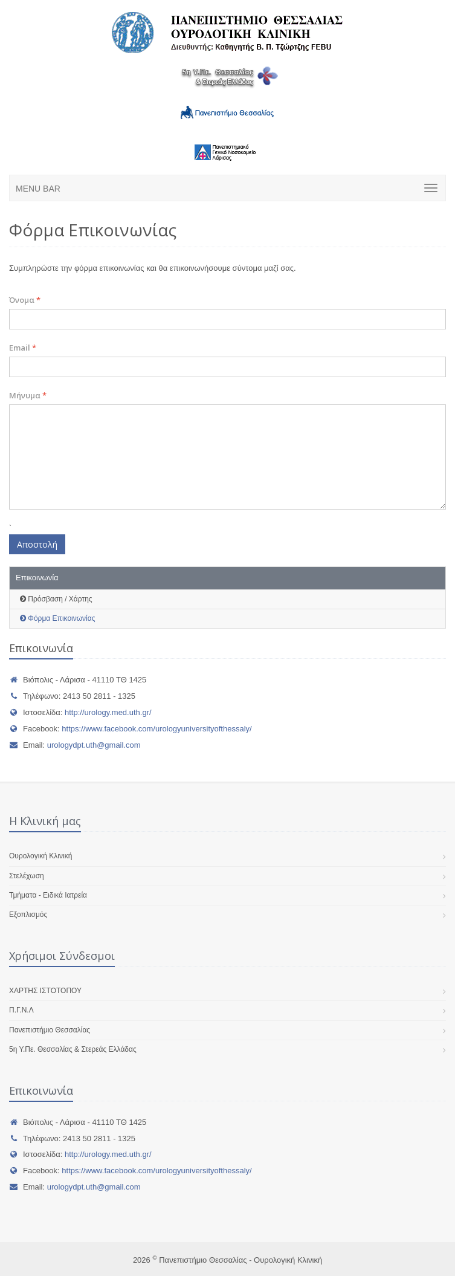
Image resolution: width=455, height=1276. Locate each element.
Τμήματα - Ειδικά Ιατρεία (48, 895)
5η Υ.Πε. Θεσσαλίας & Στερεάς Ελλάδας (73, 1049)
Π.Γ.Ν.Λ (21, 1010)
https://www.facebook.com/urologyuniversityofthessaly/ (156, 728)
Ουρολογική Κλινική (40, 856)
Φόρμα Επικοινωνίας (57, 618)
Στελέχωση (26, 876)
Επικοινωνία (37, 577)
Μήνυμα (28, 395)
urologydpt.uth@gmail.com (94, 745)
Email (22, 347)
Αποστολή (37, 544)
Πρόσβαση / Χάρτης (56, 599)
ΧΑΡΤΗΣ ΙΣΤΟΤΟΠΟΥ (45, 990)
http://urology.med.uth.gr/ (108, 712)
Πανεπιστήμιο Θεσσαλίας (49, 1030)
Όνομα (24, 299)
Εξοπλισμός (28, 914)
